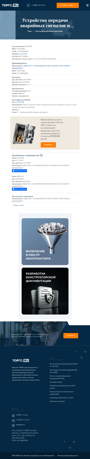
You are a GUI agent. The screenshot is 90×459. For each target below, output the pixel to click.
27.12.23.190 (22, 54)
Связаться (71, 336)
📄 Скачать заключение (19, 171)
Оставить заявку (67, 5)
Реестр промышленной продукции (49, 31)
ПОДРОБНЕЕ (48, 145)
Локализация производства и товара (61, 399)
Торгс (30, 31)
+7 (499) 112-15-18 (38, 5)
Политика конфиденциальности (67, 455)
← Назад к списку (18, 205)
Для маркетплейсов (56, 383)
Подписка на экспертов (57, 403)
